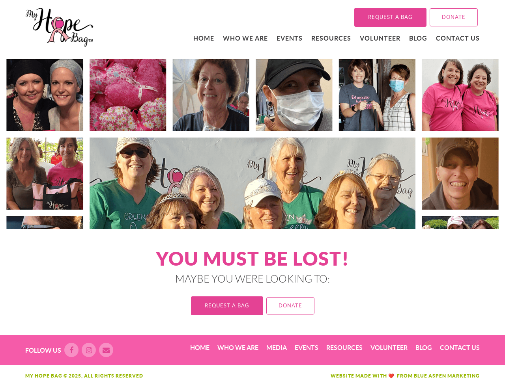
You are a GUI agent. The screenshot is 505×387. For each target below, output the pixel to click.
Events (290, 38)
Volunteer (380, 38)
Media (276, 347)
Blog (418, 38)
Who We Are (245, 38)
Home (203, 38)
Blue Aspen (430, 375)
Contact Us (458, 38)
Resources (331, 38)
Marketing (463, 375)
